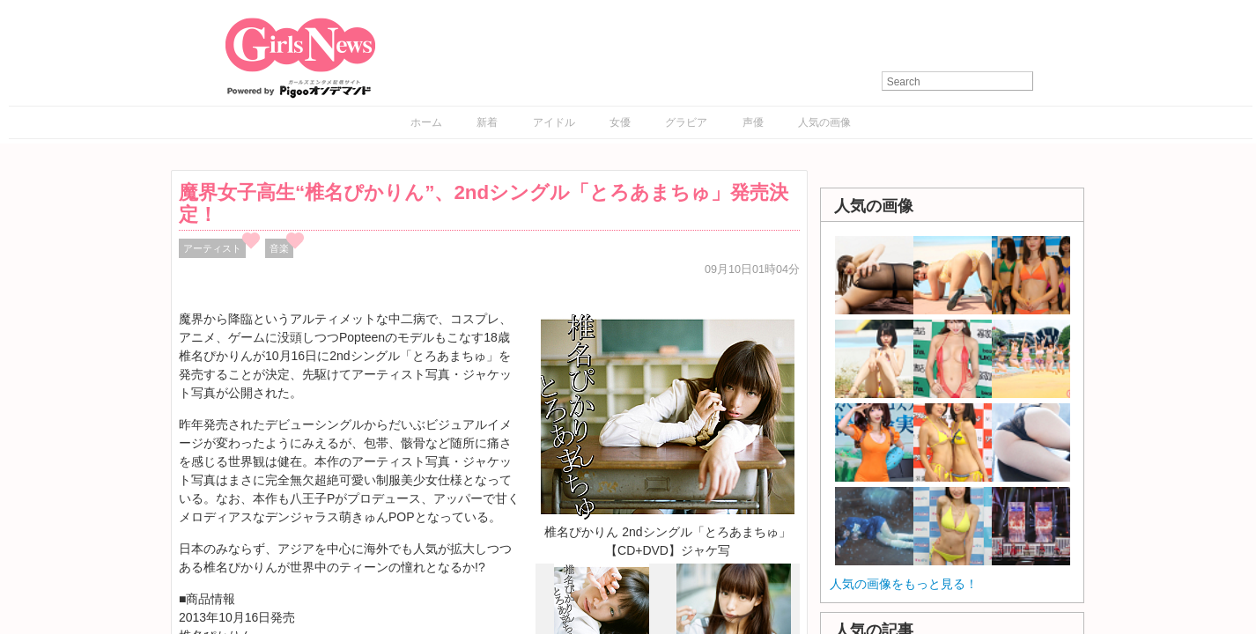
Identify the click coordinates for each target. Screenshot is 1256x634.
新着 (487, 122)
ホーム (426, 122)
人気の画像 (824, 122)
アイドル (554, 122)
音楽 (279, 248)
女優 (620, 122)
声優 (753, 122)
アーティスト (212, 248)
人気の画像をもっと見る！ (904, 584)
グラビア (686, 122)
